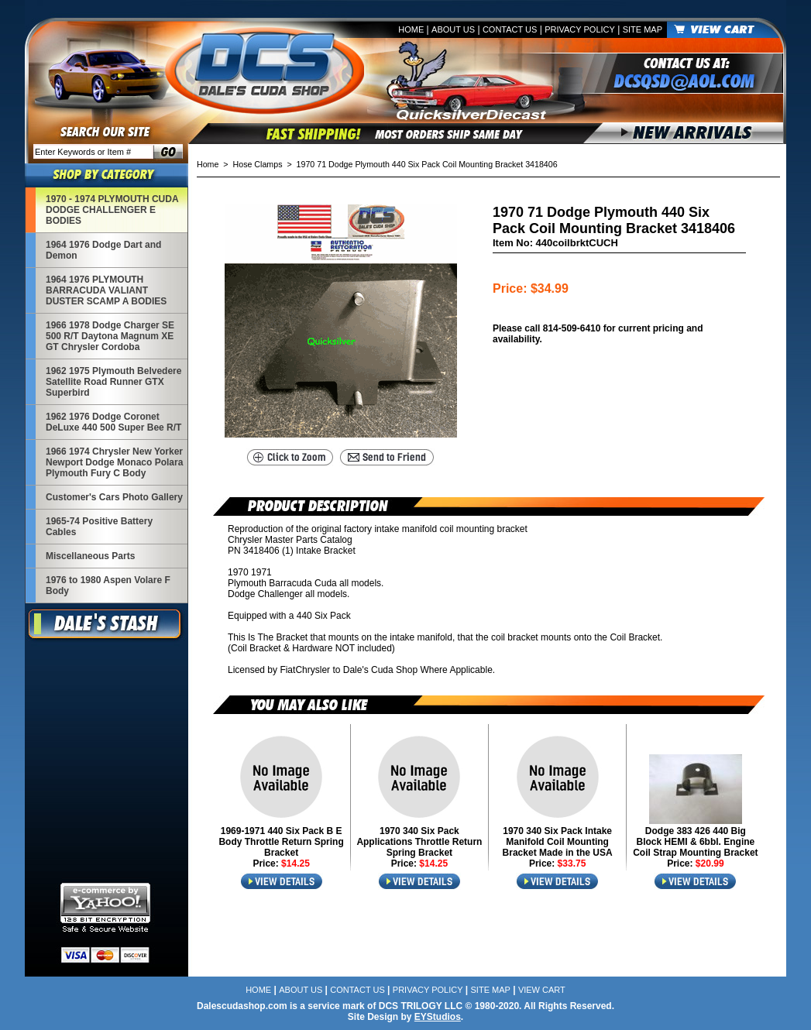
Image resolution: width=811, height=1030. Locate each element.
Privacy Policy (580, 29)
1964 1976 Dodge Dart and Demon (103, 250)
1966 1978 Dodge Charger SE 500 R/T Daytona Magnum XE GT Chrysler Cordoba (110, 336)
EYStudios (437, 1016)
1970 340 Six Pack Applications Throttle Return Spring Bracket (419, 842)
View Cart (541, 989)
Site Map (642, 29)
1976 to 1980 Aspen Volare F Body (108, 585)
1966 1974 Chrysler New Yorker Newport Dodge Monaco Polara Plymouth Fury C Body (114, 462)
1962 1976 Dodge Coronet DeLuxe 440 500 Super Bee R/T (113, 422)
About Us (453, 29)
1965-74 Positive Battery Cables (99, 526)
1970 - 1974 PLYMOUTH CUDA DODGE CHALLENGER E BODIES (112, 210)
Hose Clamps (258, 164)
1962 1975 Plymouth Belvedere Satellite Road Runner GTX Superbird (113, 382)
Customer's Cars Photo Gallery (114, 497)
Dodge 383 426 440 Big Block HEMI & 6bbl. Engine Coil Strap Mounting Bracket (695, 842)
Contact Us (510, 29)
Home (411, 29)
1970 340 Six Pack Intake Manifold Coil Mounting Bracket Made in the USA (558, 842)
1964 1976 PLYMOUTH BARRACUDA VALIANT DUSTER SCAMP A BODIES (106, 290)
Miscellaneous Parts (90, 556)
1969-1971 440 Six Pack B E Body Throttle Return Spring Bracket (280, 842)
